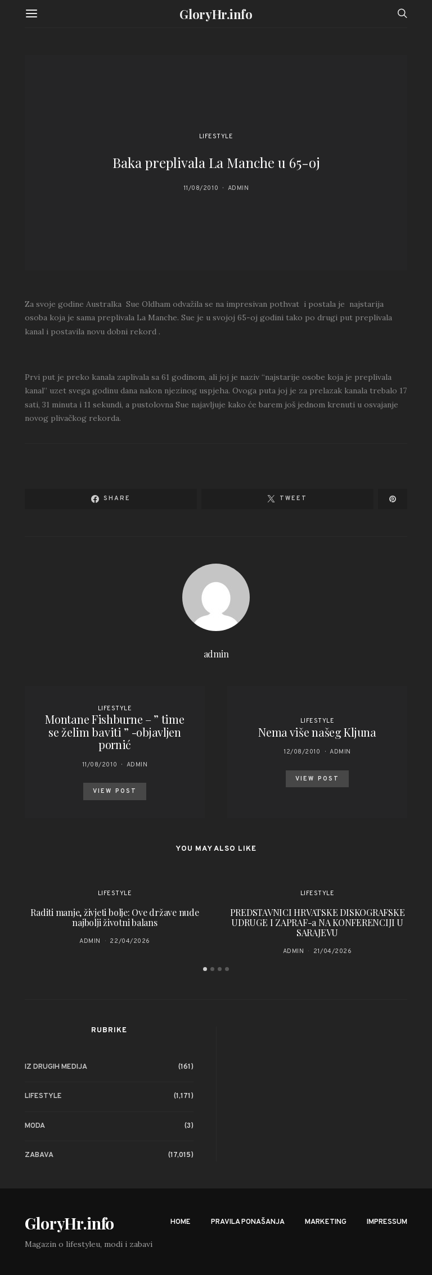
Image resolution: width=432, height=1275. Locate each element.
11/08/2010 (201, 188)
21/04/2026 (332, 951)
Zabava (39, 1155)
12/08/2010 (302, 752)
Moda (35, 1126)
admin (238, 188)
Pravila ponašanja (248, 1222)
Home (180, 1222)
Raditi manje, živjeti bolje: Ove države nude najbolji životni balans (114, 917)
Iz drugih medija (56, 1067)
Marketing (325, 1222)
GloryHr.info (215, 14)
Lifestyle (216, 136)
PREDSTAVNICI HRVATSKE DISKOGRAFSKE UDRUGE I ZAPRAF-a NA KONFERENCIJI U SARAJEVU (317, 922)
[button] (205, 969)
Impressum (387, 1222)
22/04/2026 (130, 941)
